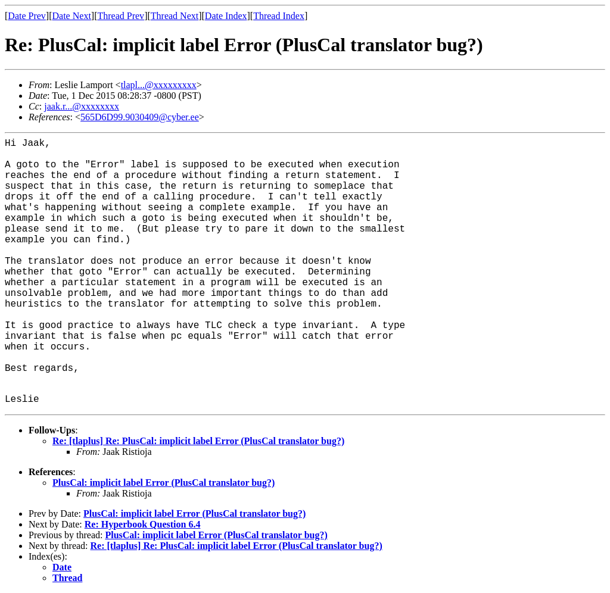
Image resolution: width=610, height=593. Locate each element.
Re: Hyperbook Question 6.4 (143, 524)
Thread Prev (120, 16)
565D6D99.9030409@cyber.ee (139, 117)
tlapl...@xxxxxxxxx (159, 85)
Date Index (226, 16)
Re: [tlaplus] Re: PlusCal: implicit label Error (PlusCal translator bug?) (198, 441)
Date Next (71, 16)
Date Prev (27, 16)
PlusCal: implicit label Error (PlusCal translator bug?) (163, 482)
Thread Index (278, 16)
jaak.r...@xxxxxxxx (81, 106)
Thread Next (174, 16)
